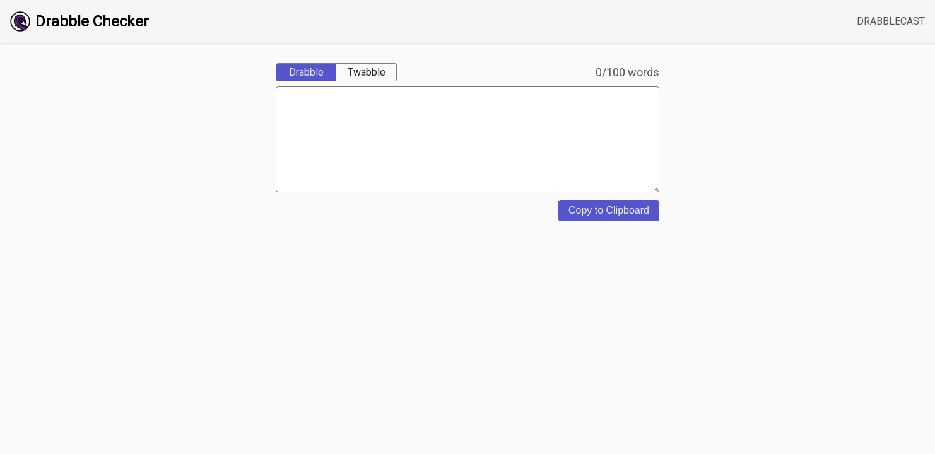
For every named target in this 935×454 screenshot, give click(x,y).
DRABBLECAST (891, 21)
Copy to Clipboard (608, 229)
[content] (467, 148)
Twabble (366, 72)
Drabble (306, 72)
